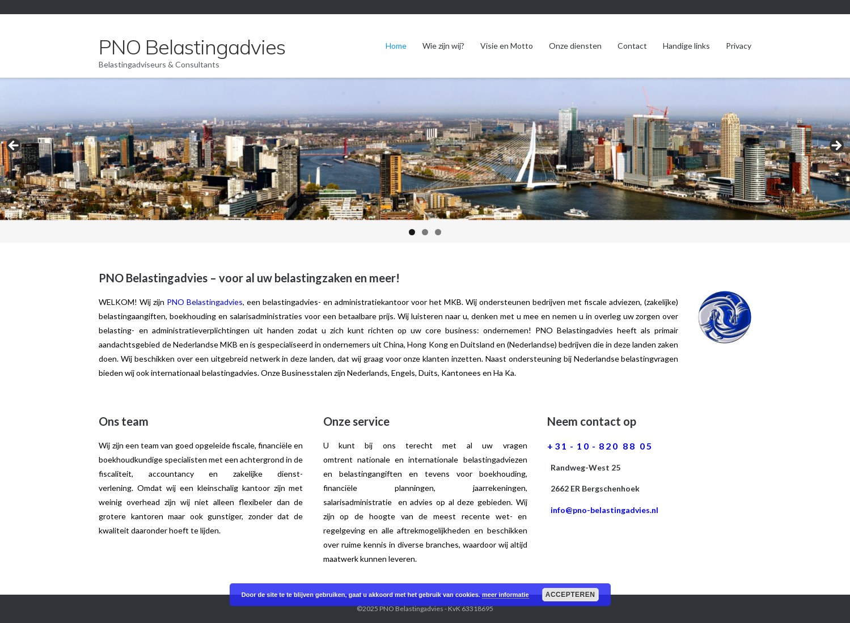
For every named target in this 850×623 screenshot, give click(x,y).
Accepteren (570, 595)
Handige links (686, 45)
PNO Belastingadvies (411, 608)
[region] (425, 160)
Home (396, 45)
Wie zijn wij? (443, 45)
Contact (632, 45)
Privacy (738, 45)
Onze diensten (575, 45)
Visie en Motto (506, 45)
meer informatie (505, 594)
